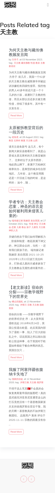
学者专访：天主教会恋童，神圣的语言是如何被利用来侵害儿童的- (26, 208)
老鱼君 (15, 137)
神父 (36, 223)
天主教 (17, 62)
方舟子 (15, 59)
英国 (11, 308)
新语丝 (12, 66)
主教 (42, 62)
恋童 (14, 227)
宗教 (29, 304)
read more (16, 115)
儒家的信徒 (17, 379)
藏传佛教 (25, 62)
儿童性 (35, 227)
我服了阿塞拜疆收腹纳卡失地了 (26, 371)
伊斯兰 (23, 304)
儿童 (19, 227)
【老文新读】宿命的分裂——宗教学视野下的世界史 (26, 292)
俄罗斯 (40, 382)
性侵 (33, 62)
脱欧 (42, 304)
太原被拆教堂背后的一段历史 (26, 130)
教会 (24, 227)
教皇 (37, 62)
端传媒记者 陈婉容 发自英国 (25, 220)
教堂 (11, 140)
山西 (35, 140)
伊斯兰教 (24, 382)
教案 (23, 140)
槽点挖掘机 (17, 301)
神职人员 (13, 230)
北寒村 (17, 140)
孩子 (29, 227)
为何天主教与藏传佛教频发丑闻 (26, 52)
